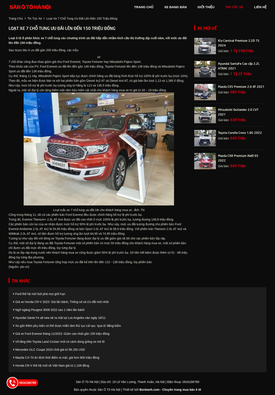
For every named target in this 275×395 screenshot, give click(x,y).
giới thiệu (205, 7)
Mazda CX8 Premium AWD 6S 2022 (238, 157)
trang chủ (143, 7)
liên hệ (260, 7)
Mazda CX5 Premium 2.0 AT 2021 (241, 86)
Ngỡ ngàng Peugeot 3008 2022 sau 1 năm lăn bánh (49, 310)
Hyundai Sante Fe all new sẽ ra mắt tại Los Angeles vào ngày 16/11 (59, 317)
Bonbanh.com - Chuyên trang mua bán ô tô (170, 389)
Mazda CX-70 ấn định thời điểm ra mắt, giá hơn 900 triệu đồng (56, 357)
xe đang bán (175, 7)
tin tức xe (234, 7)
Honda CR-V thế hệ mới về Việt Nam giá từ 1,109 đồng (51, 365)
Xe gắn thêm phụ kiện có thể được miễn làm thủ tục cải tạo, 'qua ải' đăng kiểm (67, 325)
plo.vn (24, 266)
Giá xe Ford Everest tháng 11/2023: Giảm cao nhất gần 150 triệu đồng (61, 333)
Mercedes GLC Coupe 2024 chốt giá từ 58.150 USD (49, 349)
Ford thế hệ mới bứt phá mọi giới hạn (39, 294)
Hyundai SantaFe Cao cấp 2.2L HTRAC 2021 (239, 65)
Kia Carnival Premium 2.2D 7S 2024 (238, 42)
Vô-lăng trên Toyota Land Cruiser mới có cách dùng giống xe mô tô (59, 341)
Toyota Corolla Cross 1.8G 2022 (240, 132)
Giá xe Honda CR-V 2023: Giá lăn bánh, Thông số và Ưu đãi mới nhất (61, 302)
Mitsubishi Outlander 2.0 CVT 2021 (238, 111)
